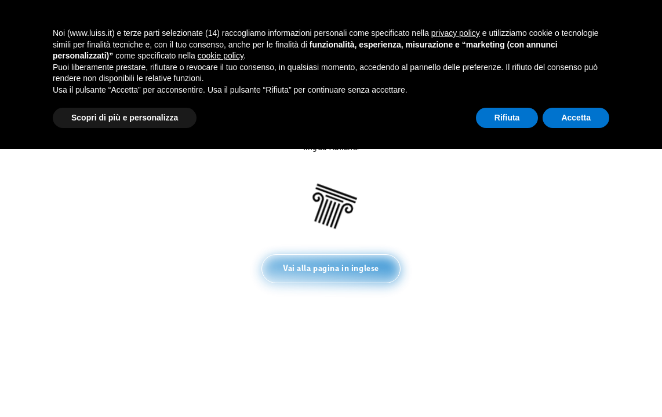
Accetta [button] (576, 117)
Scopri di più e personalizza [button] (124, 117)
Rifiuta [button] (507, 117)
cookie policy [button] (220, 55)
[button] (331, 268)
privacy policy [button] (455, 33)
